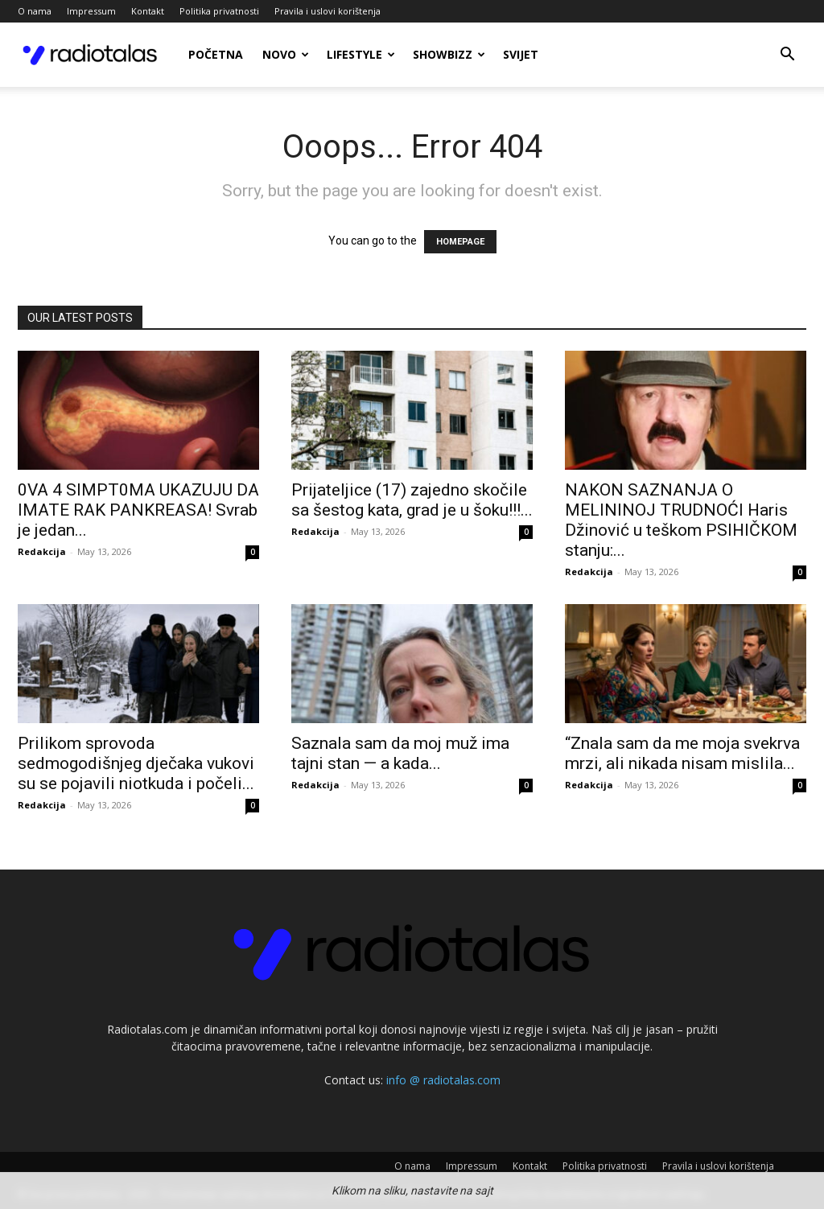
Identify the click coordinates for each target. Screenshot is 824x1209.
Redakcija (42, 551)
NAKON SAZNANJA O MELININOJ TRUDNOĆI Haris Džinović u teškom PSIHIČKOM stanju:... (681, 520)
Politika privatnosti (219, 11)
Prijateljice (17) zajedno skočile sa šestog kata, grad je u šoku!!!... (412, 500)
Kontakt (147, 11)
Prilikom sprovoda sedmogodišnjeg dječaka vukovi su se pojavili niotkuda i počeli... (136, 763)
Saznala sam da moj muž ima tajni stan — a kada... (400, 753)
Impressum (91, 11)
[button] (787, 56)
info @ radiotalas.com (443, 1080)
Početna (215, 54)
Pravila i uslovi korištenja (327, 11)
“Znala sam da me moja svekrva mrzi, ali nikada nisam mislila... (682, 753)
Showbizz (449, 54)
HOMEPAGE (460, 241)
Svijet (520, 54)
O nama (35, 11)
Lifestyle (361, 54)
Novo (285, 54)
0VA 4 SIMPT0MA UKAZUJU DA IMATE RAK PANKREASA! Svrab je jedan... (138, 510)
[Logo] (90, 55)
